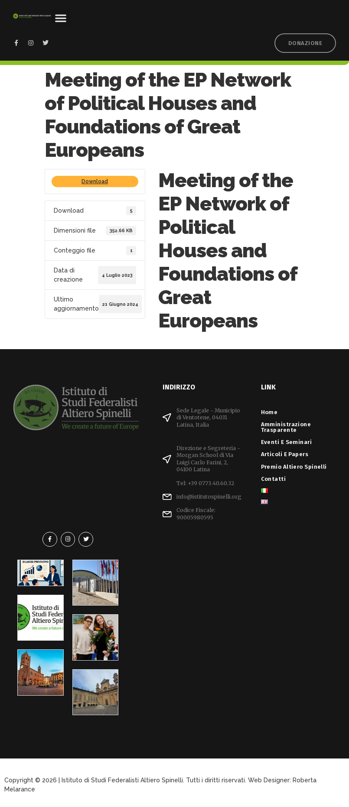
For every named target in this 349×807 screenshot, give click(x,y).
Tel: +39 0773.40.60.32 (205, 483)
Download (95, 181)
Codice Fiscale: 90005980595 (195, 513)
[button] (61, 18)
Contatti (273, 479)
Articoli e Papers (287, 454)
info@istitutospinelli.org (208, 496)
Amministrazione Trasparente (286, 427)
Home (269, 412)
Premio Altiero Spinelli (294, 467)
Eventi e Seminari (288, 442)
